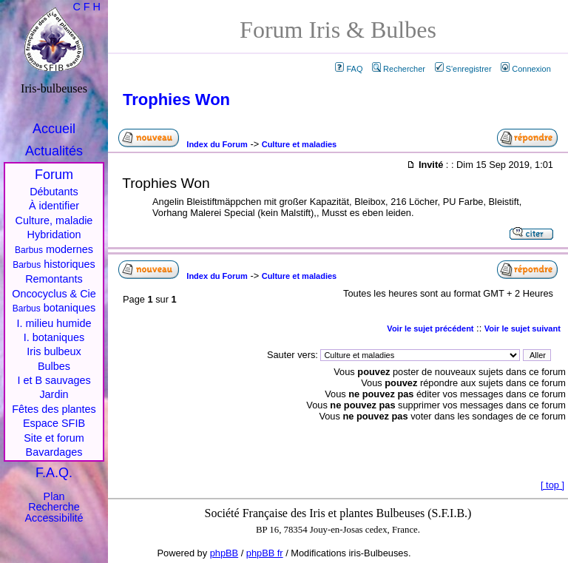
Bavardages (54, 452)
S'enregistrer (463, 68)
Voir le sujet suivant (522, 328)
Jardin (53, 394)
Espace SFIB (54, 423)
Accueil (54, 128)
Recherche (54, 507)
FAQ (348, 68)
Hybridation (54, 234)
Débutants (54, 192)
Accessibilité (53, 518)
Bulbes (54, 366)
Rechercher (398, 68)
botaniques (54, 308)
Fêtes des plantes (54, 409)
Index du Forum (217, 144)
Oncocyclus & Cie (54, 294)
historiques (54, 264)
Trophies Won (176, 99)
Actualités (54, 151)
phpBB (224, 553)
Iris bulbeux (54, 351)
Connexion (526, 68)
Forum (54, 174)
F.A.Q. (54, 472)
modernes (54, 249)
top (552, 484)
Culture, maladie (54, 220)
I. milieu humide (54, 323)
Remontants (54, 279)
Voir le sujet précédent (430, 328)
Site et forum (54, 438)
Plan (54, 496)
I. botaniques (54, 337)
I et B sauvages (53, 380)
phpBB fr (264, 553)
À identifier (54, 206)
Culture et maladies (299, 144)
